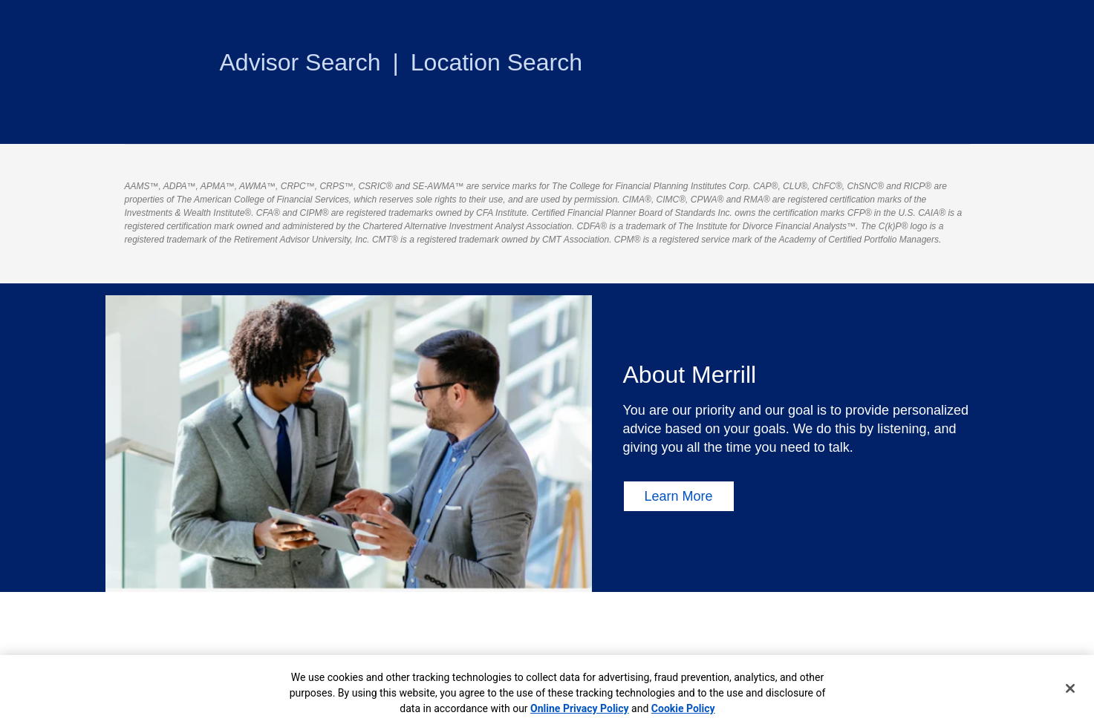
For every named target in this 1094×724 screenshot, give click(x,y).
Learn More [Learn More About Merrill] (679, 496)
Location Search (496, 62)
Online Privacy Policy (579, 708)
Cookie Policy (683, 708)
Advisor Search (300, 62)
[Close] (1070, 688)
